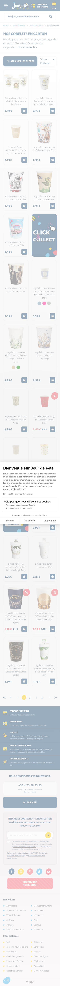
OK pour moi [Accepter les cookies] (50, 520)
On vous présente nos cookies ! (19, 508)
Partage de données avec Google (20, 505)
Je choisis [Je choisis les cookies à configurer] (29, 520)
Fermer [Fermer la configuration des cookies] (10, 520)
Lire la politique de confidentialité (18, 494)
